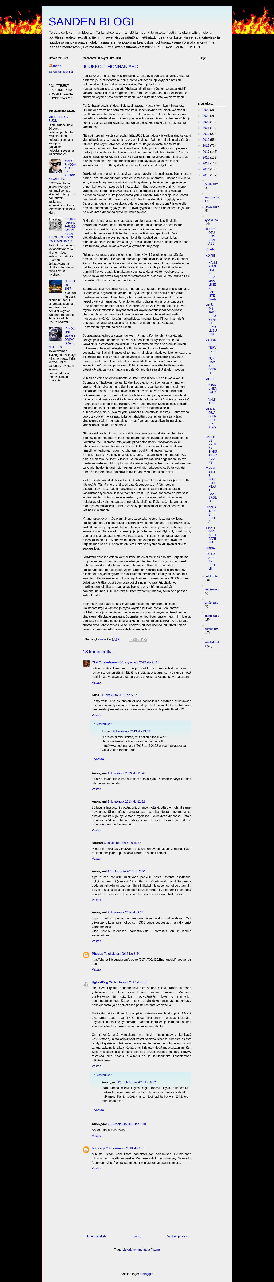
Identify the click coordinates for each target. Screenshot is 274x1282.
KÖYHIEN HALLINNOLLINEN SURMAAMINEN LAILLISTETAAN (211, 277)
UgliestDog (100, 982)
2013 (206, 175)
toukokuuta (211, 615)
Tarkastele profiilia (61, 71)
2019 (206, 139)
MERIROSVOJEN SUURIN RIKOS (211, 420)
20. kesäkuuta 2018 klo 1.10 (127, 1124)
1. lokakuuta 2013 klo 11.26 (126, 773)
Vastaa (96, 682)
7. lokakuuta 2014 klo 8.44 (122, 953)
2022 (206, 122)
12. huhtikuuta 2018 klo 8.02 (137, 1082)
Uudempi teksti (96, 1236)
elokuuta (212, 576)
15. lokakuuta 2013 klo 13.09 (130, 731)
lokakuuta (212, 207)
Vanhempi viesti (177, 1236)
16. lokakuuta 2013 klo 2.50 (126, 871)
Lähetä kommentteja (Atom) (141, 1249)
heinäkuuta (211, 589)
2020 (206, 133)
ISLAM (210, 249)
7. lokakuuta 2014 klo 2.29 (125, 912)
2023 (206, 116)
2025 (206, 110)
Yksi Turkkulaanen (105, 662)
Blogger (147, 1274)
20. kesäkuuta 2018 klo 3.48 (125, 1148)
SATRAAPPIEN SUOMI (210, 561)
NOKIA (210, 548)
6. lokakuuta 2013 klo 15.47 (122, 842)
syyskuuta (211, 220)
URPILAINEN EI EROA (211, 514)
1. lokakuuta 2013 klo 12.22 (126, 801)
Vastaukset (104, 724)
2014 (206, 169)
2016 (206, 157)
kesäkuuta (211, 602)
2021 (206, 127)
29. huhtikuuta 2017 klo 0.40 (128, 982)
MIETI (210, 379)
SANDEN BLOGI (91, 21)
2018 (206, 145)
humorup (98, 1148)
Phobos (97, 953)
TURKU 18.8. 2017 (69, 285)
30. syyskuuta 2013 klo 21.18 (139, 662)
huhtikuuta (211, 629)
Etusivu (136, 1236)
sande (56, 66)
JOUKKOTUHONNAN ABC (211, 236)
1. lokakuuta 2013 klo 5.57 (119, 695)
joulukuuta (211, 184)
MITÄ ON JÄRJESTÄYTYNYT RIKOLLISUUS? (211, 319)
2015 (206, 163)
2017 (206, 151)
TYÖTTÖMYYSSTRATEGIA (211, 535)
